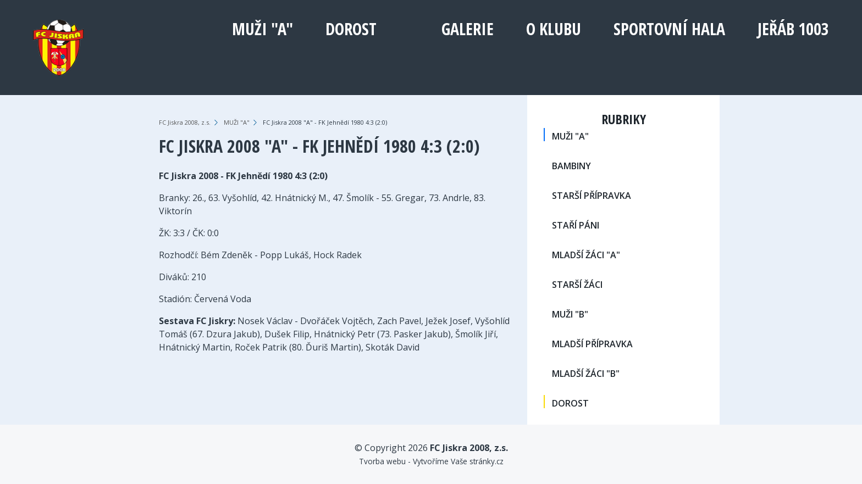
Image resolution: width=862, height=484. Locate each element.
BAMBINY (571, 166)
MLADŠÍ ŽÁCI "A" (586, 255)
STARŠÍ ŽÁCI (577, 285)
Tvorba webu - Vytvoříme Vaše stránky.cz (431, 461)
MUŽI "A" (262, 29)
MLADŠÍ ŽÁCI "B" (586, 374)
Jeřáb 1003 (793, 29)
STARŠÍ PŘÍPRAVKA (591, 196)
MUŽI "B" (570, 314)
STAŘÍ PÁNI (575, 225)
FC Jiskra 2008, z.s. (185, 122)
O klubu (553, 29)
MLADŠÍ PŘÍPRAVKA (592, 344)
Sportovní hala (669, 29)
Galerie (467, 29)
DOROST (351, 29)
